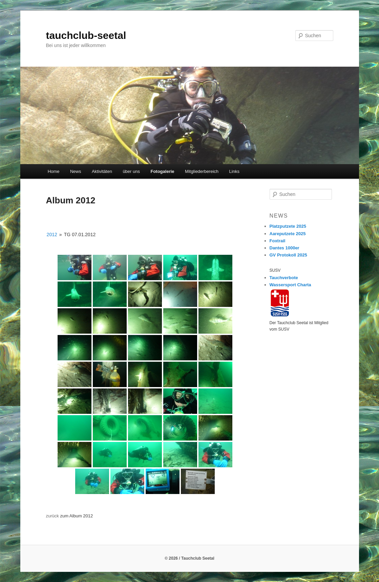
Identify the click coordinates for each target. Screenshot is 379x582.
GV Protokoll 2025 (288, 255)
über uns (131, 171)
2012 (52, 234)
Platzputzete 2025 (288, 226)
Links (234, 171)
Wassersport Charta (290, 284)
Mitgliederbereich (201, 171)
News (75, 171)
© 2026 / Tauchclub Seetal (189, 558)
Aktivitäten (102, 171)
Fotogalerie (162, 171)
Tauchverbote (284, 277)
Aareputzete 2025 (288, 233)
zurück (52, 515)
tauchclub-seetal (86, 35)
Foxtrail (278, 240)
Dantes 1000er (284, 247)
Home (54, 171)
